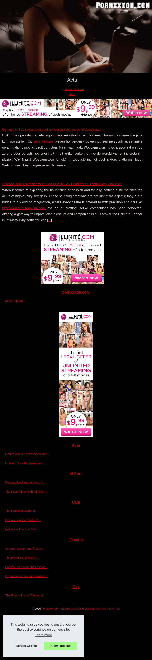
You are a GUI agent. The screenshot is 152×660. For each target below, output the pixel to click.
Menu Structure (86, 608)
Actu (72, 94)
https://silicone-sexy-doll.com (23, 208)
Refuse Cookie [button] (26, 646)
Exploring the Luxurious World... (26, 576)
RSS (117, 608)
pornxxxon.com (73, 89)
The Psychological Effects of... (25, 595)
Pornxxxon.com (51, 608)
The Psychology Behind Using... (26, 491)
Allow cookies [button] (61, 646)
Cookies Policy (105, 608)
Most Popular (14, 300)
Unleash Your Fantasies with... (25, 463)
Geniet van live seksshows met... (27, 454)
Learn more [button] (43, 635)
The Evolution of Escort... (22, 557)
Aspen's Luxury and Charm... (24, 548)
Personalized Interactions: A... (25, 482)
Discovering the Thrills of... (23, 520)
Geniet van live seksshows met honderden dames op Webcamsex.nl (52, 129)
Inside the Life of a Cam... (22, 529)
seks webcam (43, 141)
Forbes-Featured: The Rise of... (26, 567)
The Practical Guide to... (21, 510)
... (68, 165)
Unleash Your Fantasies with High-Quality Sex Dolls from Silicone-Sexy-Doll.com (62, 184)
